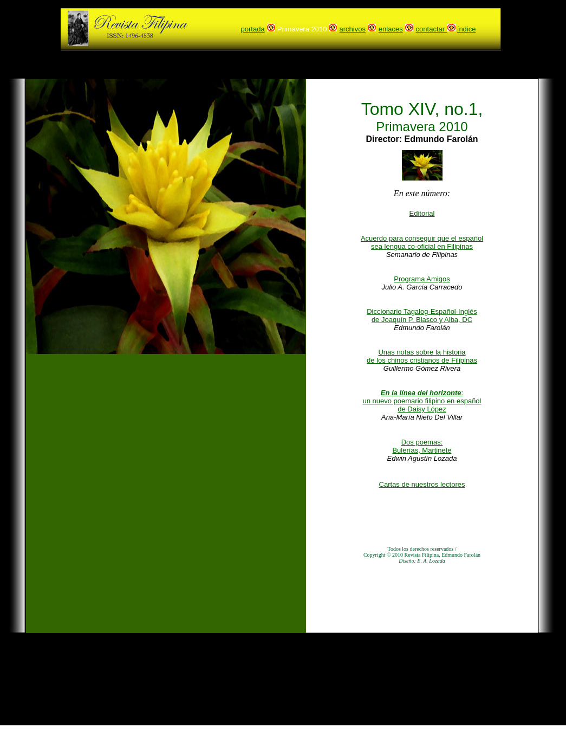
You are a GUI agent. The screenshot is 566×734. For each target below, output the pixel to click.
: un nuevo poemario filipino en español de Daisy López (422, 401)
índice (466, 29)
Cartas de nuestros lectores (422, 484)
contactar (430, 29)
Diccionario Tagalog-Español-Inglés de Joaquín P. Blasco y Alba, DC (422, 315)
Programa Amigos (422, 279)
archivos (353, 29)
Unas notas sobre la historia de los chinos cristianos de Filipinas (422, 356)
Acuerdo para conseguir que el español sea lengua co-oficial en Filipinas (422, 242)
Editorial (422, 213)
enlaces (391, 29)
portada (253, 29)
